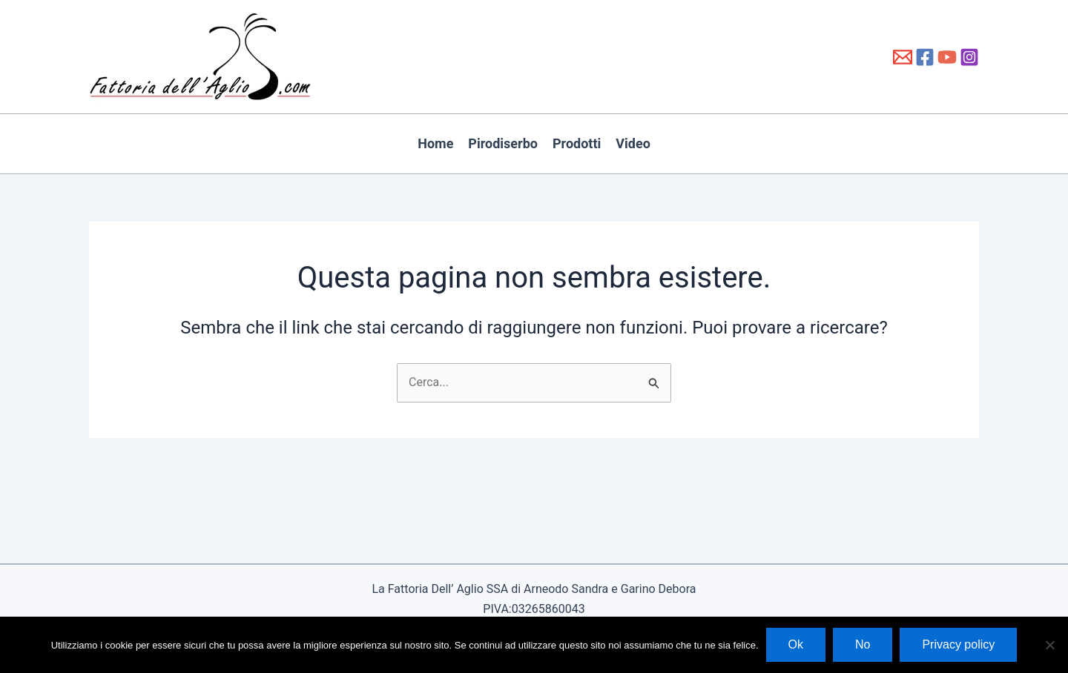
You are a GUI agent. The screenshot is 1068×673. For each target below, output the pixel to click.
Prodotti (577, 143)
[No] (1049, 644)
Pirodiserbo (503, 143)
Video (633, 143)
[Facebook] (924, 57)
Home (435, 143)
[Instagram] (969, 57)
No (862, 644)
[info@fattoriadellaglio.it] (902, 57)
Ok (795, 644)
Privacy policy (958, 644)
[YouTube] (947, 57)
